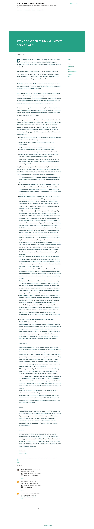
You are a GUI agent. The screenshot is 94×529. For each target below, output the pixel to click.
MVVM (69, 69)
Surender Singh (24, 469)
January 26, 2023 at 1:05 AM (34, 493)
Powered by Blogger (47, 525)
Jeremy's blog (23, 453)
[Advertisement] (47, 22)
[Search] (71, 3)
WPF (69, 76)
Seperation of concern (72, 71)
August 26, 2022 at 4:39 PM (35, 473)
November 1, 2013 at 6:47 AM (34, 469)
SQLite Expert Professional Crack (28, 496)
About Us (19, 9)
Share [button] (69, 59)
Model (69, 67)
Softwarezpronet (24, 493)
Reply (22, 478)
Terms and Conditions (29, 9)
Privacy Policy (40, 9)
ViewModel (70, 74)
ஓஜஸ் (22, 481)
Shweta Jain (26, 473)
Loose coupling (71, 66)
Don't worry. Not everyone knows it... (32, 3)
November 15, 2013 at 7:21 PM (30, 481)
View (69, 73)
